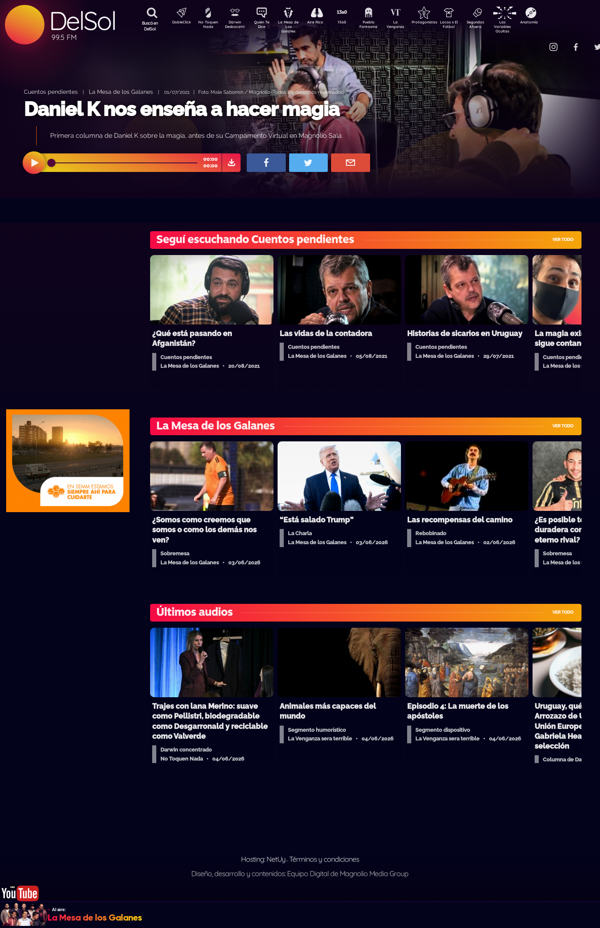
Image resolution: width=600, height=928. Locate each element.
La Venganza (409, 26)
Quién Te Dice (265, 26)
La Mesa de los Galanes (121, 91)
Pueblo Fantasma (380, 26)
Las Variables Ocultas (524, 26)
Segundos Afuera (495, 26)
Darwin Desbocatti (236, 26)
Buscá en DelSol (150, 26)
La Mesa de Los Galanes (294, 26)
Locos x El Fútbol (466, 26)
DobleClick (178, 23)
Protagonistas (437, 23)
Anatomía (553, 23)
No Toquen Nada (207, 26)
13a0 (351, 23)
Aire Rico (323, 23)
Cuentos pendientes (51, 91)
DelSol (82, 21)
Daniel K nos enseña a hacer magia (181, 109)
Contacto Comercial (536, 42)
